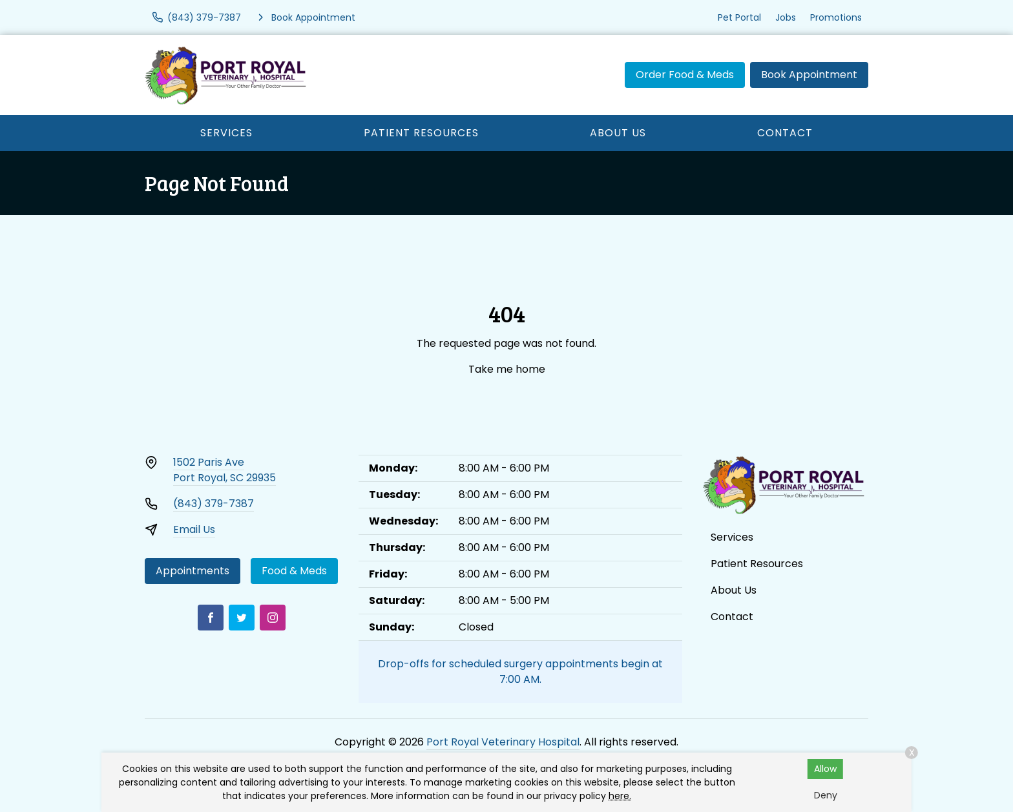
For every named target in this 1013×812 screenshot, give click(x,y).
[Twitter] (242, 617)
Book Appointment (809, 74)
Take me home (506, 369)
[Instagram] (273, 617)
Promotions (836, 17)
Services (226, 132)
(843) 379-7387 (213, 503)
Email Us (194, 529)
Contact (785, 132)
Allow (825, 768)
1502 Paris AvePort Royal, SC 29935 (224, 470)
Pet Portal (739, 17)
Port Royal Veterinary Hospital (503, 741)
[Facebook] (211, 617)
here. (620, 795)
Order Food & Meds (685, 74)
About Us (618, 132)
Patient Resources (421, 132)
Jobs (785, 17)
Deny (825, 795)
